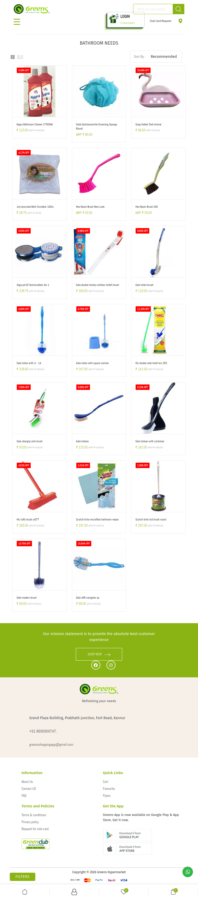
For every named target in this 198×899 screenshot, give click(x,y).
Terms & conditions (33, 815)
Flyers (107, 795)
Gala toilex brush (144, 285)
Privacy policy (30, 822)
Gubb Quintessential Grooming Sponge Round (96, 127)
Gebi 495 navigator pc (88, 597)
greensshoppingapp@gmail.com (51, 744)
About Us (27, 782)
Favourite (109, 788)
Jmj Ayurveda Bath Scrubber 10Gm (35, 206)
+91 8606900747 (42, 731)
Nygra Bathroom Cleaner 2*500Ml (34, 124)
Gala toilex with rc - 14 (28, 363)
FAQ (23, 795)
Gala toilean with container (149, 441)
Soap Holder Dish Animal (148, 124)
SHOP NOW (99, 654)
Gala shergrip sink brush (29, 441)
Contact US (28, 788)
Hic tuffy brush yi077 (27, 519)
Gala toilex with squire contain (92, 363)
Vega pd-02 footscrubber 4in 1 (32, 285)
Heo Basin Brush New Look (90, 206)
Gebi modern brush (26, 597)
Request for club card (34, 829)
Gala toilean (82, 441)
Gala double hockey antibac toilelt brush (97, 285)
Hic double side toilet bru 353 (151, 363)
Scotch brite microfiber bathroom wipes (97, 519)
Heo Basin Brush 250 (146, 206)
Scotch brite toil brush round (150, 519)
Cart (105, 782)
